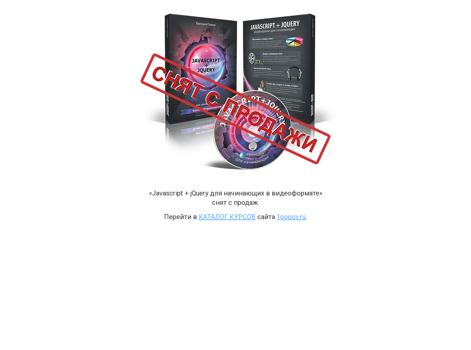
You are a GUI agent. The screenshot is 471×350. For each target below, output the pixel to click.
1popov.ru (291, 217)
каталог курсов (227, 217)
